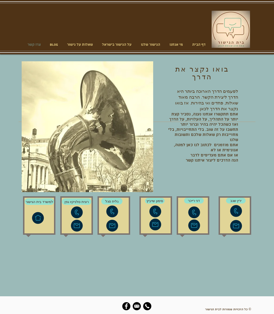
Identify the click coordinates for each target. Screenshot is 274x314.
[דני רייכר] (194, 201)
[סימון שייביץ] (155, 201)
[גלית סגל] (111, 201)
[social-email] (137, 306)
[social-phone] (147, 306)
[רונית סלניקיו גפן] (76, 201)
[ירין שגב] (236, 201)
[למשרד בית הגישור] (39, 201)
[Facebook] (126, 306)
